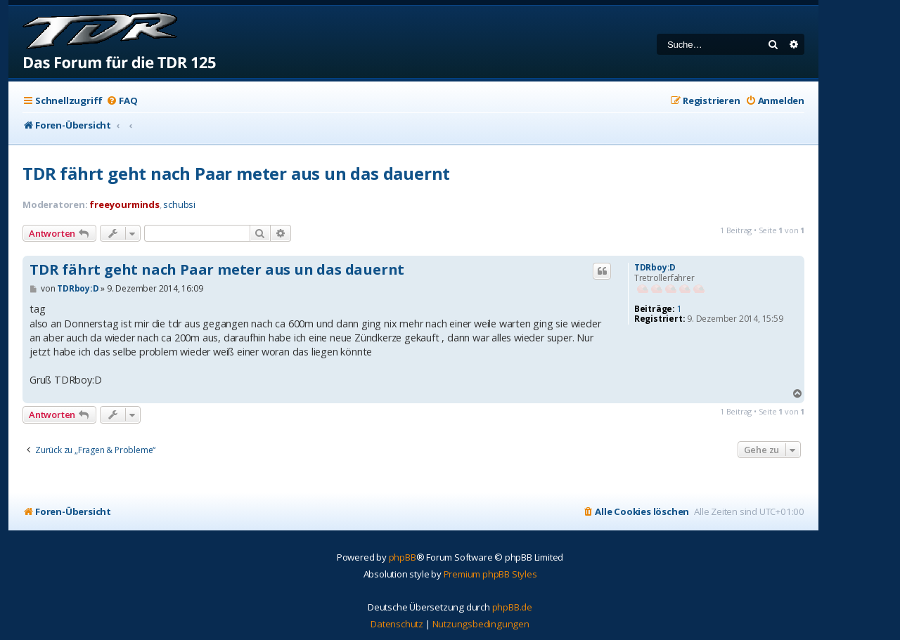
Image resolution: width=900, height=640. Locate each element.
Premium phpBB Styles (490, 574)
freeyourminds (124, 204)
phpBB (402, 557)
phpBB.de (512, 607)
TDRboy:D (655, 268)
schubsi (179, 205)
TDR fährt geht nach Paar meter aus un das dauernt (236, 173)
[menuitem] (121, 101)
